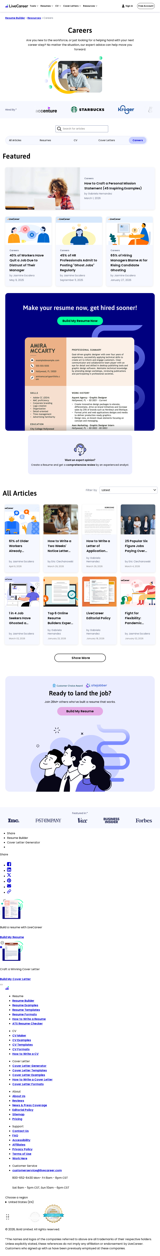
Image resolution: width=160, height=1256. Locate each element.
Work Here (19, 1158)
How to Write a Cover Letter (32, 1080)
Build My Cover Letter (15, 979)
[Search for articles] (81, 128)
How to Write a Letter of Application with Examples (98, 546)
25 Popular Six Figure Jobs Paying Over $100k (136, 546)
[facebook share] (9, 865)
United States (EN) (21, 1202)
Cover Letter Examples (28, 1075)
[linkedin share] (9, 871)
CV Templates (22, 1045)
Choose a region (16, 1197)
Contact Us (20, 1131)
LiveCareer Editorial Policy (98, 615)
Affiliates (18, 1145)
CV (75, 140)
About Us (18, 1096)
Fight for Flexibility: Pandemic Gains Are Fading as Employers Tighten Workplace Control (133, 618)
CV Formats (21, 1049)
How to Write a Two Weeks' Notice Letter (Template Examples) (59, 546)
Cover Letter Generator (29, 1066)
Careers (138, 140)
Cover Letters (106, 140)
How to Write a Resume (29, 1019)
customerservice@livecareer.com (37, 1170)
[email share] (9, 887)
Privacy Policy (22, 1149)
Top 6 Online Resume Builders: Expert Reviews (60, 618)
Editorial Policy (22, 1110)
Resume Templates (26, 1010)
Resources (34, 18)
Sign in (129, 5)
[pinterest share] (9, 882)
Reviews (18, 1101)
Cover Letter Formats (28, 1084)
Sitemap (18, 1114)
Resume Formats (24, 1014)
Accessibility (21, 1140)
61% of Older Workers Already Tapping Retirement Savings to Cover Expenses (21, 546)
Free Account (145, 5)
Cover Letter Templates (29, 1070)
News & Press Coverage (29, 1105)
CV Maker (19, 1036)
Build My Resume (80, 711)
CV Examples (21, 1040)
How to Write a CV (25, 1054)
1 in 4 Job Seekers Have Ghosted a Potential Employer (20, 618)
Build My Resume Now (80, 321)
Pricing (17, 1119)
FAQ (15, 1135)
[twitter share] (9, 876)
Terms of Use (21, 1154)
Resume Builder (15, 18)
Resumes (45, 140)
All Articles (15, 140)
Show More (81, 658)
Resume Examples (25, 1005)
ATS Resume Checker (27, 1024)
